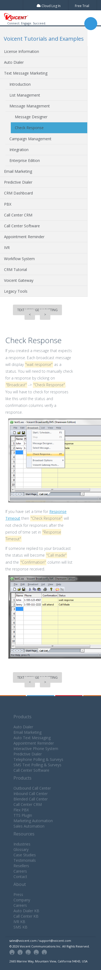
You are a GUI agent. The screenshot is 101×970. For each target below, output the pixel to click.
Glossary (21, 849)
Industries (21, 844)
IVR (7, 247)
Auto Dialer (14, 62)
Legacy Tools (15, 291)
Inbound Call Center (30, 793)
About (19, 884)
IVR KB (19, 921)
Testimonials (24, 860)
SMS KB (20, 927)
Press (18, 894)
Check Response (29, 127)
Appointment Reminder (24, 236)
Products (22, 717)
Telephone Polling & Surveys (38, 759)
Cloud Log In (49, 6)
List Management (24, 95)
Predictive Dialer (18, 182)
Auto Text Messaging (32, 737)
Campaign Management (30, 138)
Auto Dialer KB (26, 910)
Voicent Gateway (18, 280)
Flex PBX (21, 809)
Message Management (29, 106)
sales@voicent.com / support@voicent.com (40, 941)
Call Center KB (26, 916)
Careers (20, 871)
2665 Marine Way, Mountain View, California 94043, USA (48, 961)
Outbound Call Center (32, 788)
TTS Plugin (22, 815)
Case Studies (24, 854)
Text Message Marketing (25, 73)
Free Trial (82, 6)
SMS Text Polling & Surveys (37, 764)
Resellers (21, 865)
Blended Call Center (30, 799)
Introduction (20, 84)
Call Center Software (22, 225)
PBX (7, 204)
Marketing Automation (33, 820)
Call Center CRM (18, 215)
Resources (23, 834)
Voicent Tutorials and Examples (44, 38)
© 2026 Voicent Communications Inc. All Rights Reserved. (49, 946)
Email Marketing (18, 171)
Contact (20, 876)
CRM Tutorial (15, 269)
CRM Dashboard (18, 193)
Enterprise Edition (24, 160)
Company (21, 899)
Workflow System (19, 258)
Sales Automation (28, 826)
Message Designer (31, 116)
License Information (21, 51)
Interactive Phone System (35, 748)
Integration (19, 149)
